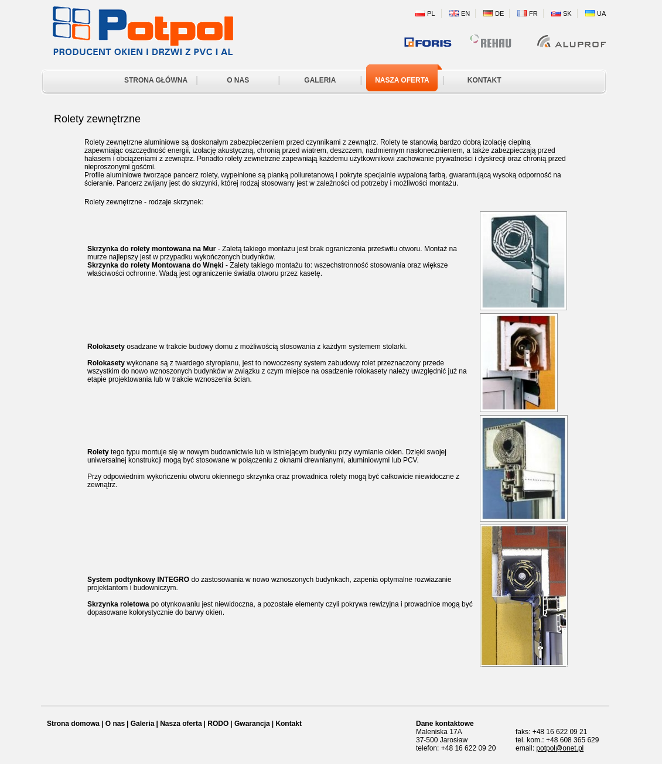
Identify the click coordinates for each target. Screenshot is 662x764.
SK (567, 13)
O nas (115, 724)
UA (601, 13)
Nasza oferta (181, 724)
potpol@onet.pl (559, 748)
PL (431, 13)
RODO (217, 724)
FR (533, 13)
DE (499, 13)
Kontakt (288, 724)
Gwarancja (252, 724)
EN (465, 13)
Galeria (143, 724)
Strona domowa (73, 724)
